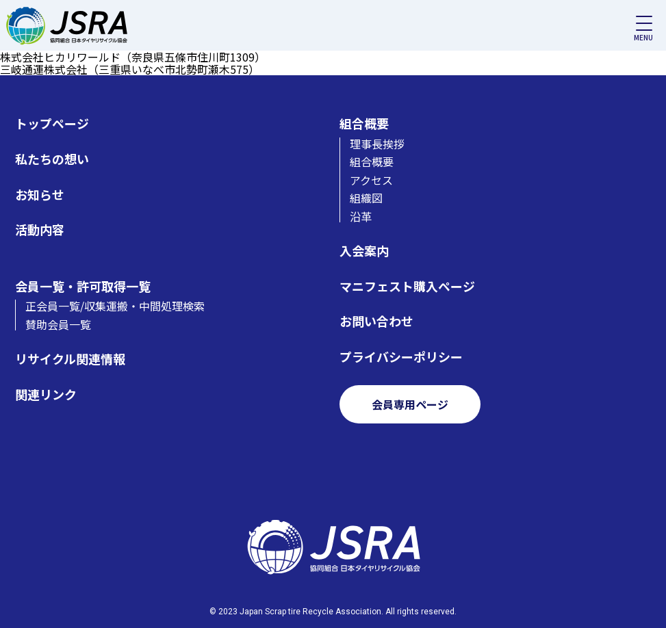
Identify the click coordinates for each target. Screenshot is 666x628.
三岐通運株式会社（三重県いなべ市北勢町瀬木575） (129, 69)
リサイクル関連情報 (70, 359)
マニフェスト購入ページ (407, 286)
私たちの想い (52, 159)
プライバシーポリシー (401, 357)
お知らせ (39, 194)
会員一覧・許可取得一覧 (83, 286)
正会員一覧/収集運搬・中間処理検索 (115, 306)
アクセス (371, 180)
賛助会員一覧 (58, 324)
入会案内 (364, 251)
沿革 (361, 216)
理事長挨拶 (377, 144)
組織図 (366, 198)
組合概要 (364, 123)
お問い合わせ (376, 321)
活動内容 (39, 229)
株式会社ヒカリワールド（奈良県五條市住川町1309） (133, 57)
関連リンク (46, 394)
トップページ (52, 123)
